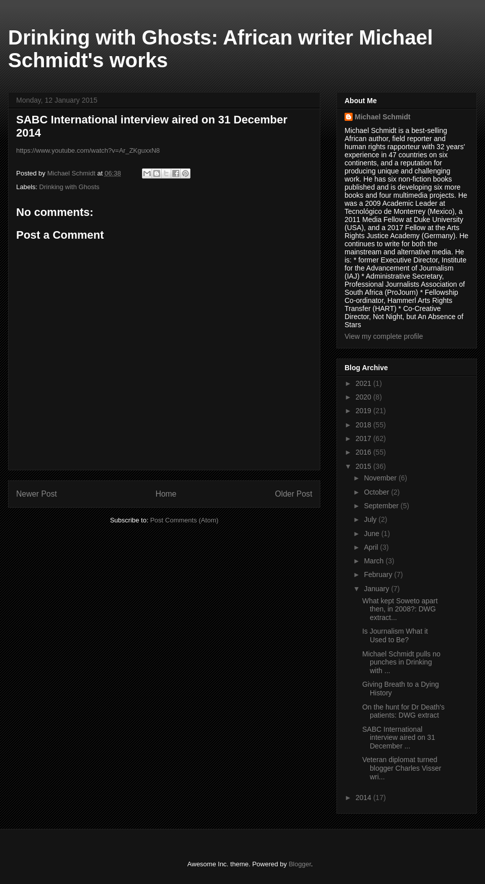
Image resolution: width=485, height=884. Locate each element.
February (379, 574)
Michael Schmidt (382, 117)
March (374, 561)
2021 (364, 383)
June (372, 533)
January (377, 589)
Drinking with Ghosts (69, 187)
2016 (364, 452)
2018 (364, 425)
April (372, 547)
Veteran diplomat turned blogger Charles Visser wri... (401, 768)
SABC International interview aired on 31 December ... (398, 737)
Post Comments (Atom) (184, 520)
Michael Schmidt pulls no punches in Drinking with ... (401, 662)
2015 (364, 466)
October (377, 492)
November (381, 478)
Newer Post (36, 494)
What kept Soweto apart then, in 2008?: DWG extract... (400, 609)
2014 (364, 797)
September (382, 506)
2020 (364, 397)
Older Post (293, 494)
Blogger (299, 864)
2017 (364, 438)
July (371, 519)
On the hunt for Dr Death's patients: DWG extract (403, 711)
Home (166, 494)
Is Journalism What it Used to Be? (395, 635)
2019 (364, 411)
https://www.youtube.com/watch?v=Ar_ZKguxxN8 (88, 150)
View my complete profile (384, 336)
